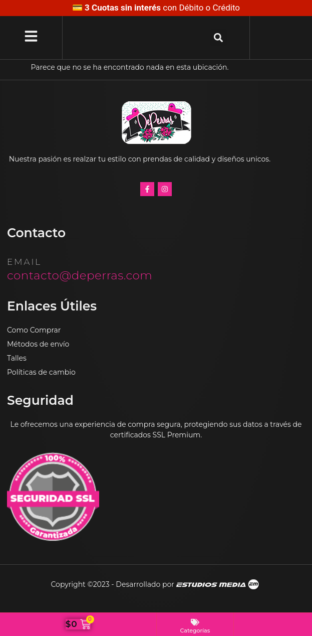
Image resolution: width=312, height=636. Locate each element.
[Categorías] (195, 622)
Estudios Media (218, 584)
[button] (218, 37)
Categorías (195, 630)
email (24, 262)
